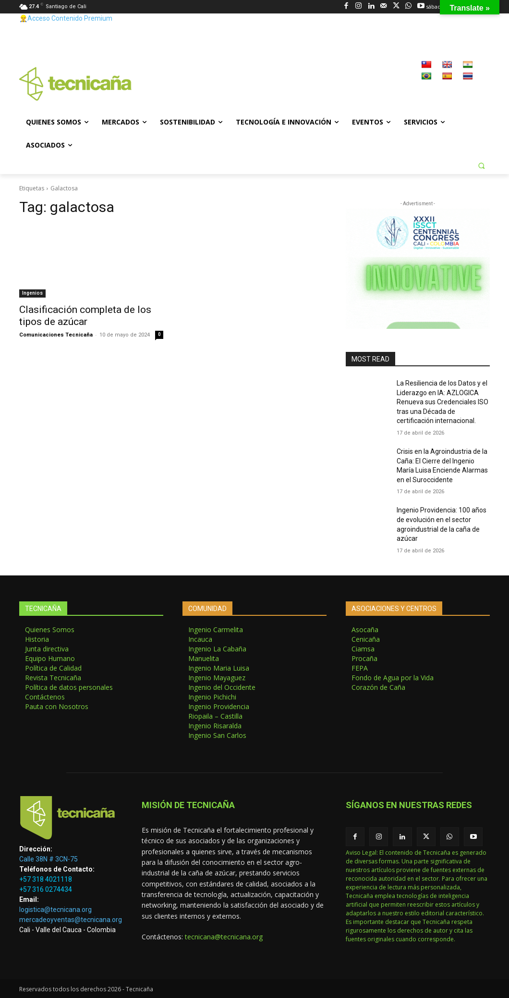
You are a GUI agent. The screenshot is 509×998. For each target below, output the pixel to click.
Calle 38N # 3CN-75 (48, 859)
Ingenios (32, 293)
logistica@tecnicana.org (55, 909)
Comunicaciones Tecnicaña (56, 335)
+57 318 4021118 (45, 879)
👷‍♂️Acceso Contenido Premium (65, 18)
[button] (481, 165)
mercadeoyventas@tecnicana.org (70, 919)
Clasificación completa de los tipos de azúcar (85, 315)
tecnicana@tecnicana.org (224, 936)
